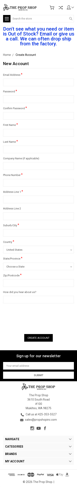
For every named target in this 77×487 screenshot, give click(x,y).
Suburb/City (11, 225)
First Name (10, 124)
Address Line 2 (12, 208)
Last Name (10, 141)
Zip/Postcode (12, 275)
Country (8, 242)
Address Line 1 (13, 191)
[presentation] (34, 317)
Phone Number (13, 175)
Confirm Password (15, 108)
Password (10, 91)
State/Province (12, 258)
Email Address (12, 74)
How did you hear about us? (19, 292)
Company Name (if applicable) (21, 158)
